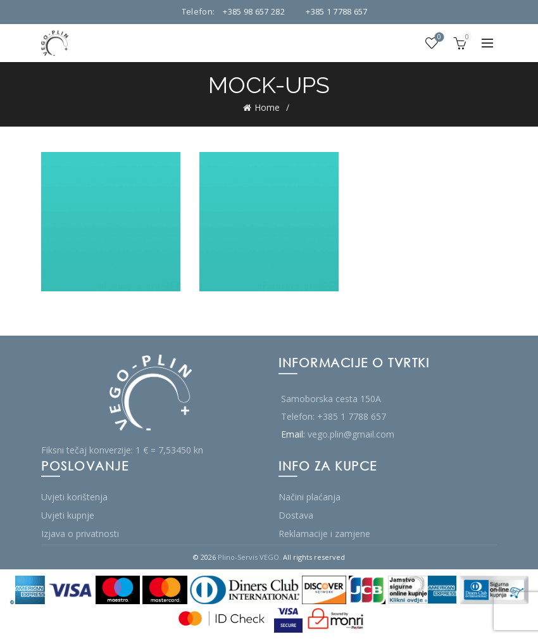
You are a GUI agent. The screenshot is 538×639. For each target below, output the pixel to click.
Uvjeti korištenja (74, 497)
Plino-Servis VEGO (248, 557)
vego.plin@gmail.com (351, 434)
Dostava (295, 515)
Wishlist (438, 38)
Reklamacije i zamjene (324, 534)
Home (267, 107)
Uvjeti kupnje (67, 515)
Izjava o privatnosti (80, 534)
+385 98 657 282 (254, 11)
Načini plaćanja (309, 497)
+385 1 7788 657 (337, 11)
